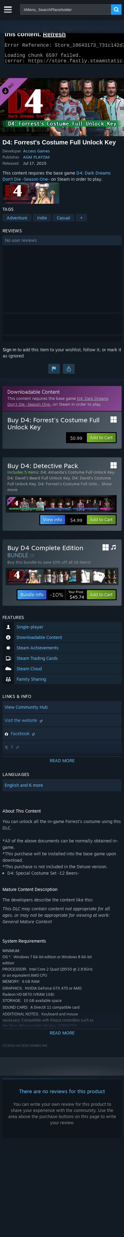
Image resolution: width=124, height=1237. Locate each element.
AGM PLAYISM (36, 160)
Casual (63, 221)
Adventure (17, 221)
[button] (62, 244)
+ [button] (81, 221)
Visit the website (24, 724)
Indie (42, 221)
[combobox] (65, 9)
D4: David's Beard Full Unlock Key (38, 481)
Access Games (36, 154)
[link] (67, 598)
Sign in (9, 353)
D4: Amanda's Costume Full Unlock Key (77, 475)
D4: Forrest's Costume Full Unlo (67, 487)
